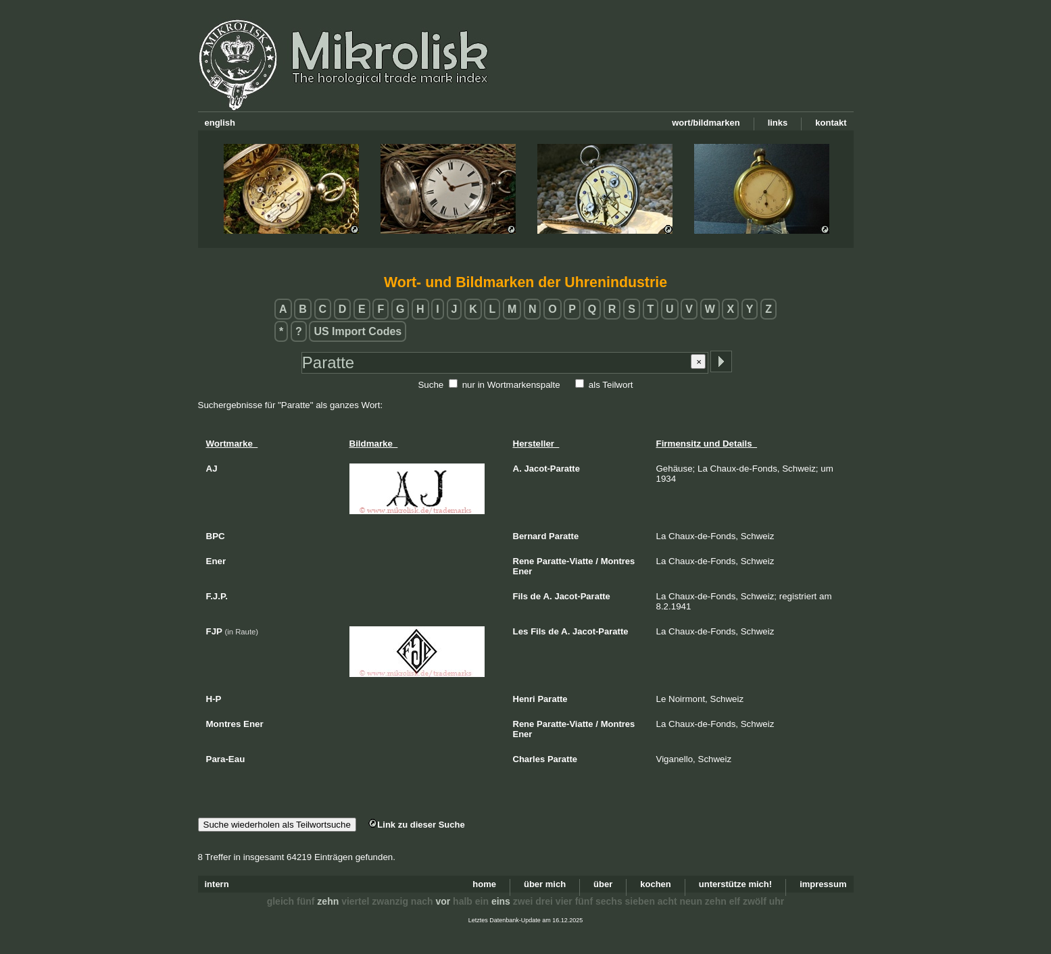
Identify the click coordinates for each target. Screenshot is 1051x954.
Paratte (564, 536)
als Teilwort (611, 385)
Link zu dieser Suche (416, 825)
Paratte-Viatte (565, 561)
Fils (520, 596)
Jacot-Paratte (552, 468)
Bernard (530, 536)
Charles (529, 759)
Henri (524, 699)
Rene (524, 561)
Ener (523, 571)
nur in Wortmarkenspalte (511, 385)
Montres (618, 561)
